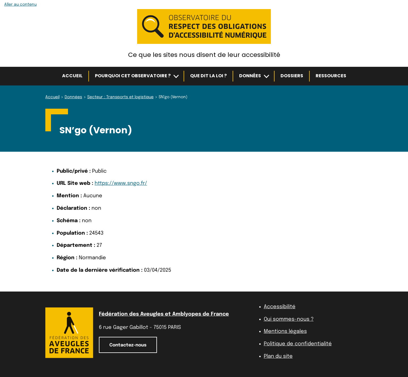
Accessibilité (280, 306)
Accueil (72, 75)
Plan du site (278, 356)
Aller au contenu (20, 5)
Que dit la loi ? (208, 75)
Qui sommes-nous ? (289, 319)
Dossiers (291, 75)
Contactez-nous (127, 345)
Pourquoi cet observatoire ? (133, 75)
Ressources (331, 75)
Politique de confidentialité (298, 343)
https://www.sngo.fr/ (121, 183)
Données (250, 75)
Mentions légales (285, 331)
